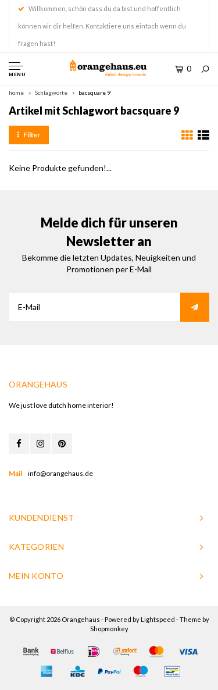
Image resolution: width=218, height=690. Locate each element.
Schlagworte (51, 92)
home (16, 92)
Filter (28, 134)
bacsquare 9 (94, 92)
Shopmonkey (109, 628)
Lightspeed (158, 619)
